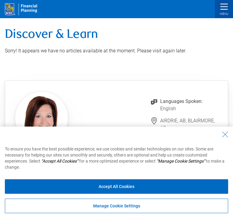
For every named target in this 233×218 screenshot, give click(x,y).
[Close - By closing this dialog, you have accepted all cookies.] (225, 134)
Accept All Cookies (116, 186)
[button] (223, 10)
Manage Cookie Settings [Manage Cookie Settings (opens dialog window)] (116, 205)
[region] (116, 172)
